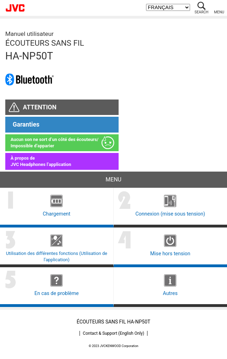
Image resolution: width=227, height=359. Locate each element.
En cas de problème (56, 293)
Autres (170, 293)
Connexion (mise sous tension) (170, 214)
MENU (219, 12)
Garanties (26, 124)
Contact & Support (113, 333)
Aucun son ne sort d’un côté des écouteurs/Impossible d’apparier (55, 142)
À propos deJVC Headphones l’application (41, 161)
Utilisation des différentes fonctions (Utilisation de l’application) (56, 256)
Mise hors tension (170, 254)
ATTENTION (39, 107)
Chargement (56, 214)
